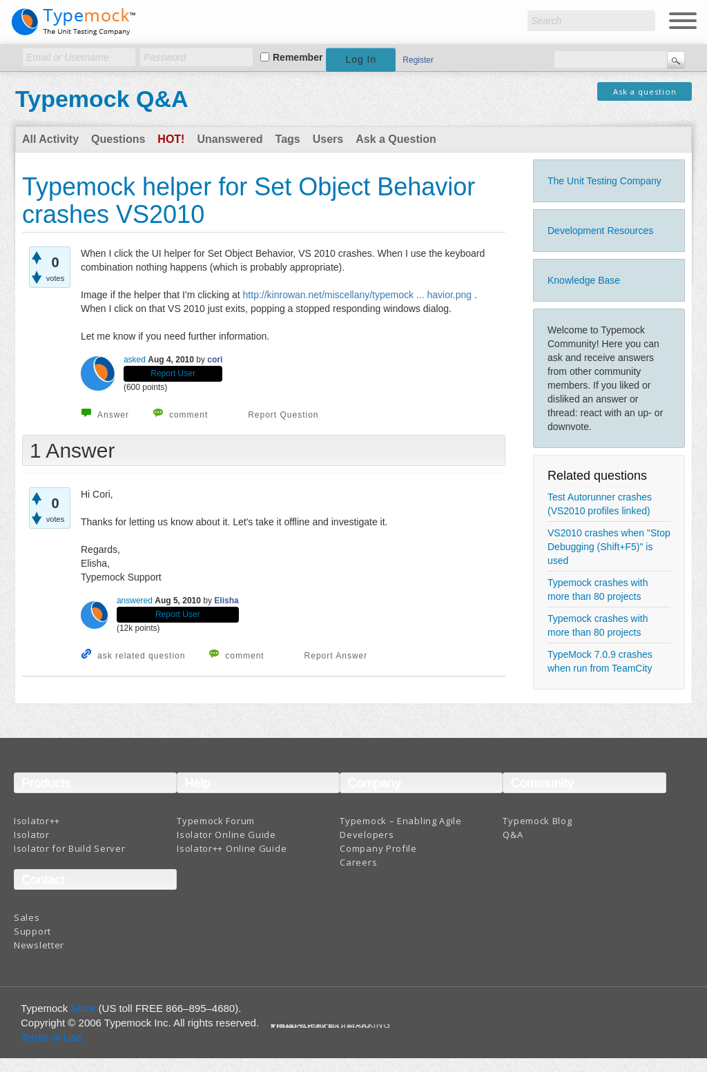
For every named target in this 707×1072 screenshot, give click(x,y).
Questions (118, 139)
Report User (173, 373)
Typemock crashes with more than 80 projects (598, 589)
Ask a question (645, 91)
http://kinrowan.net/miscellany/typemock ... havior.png (357, 294)
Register (418, 60)
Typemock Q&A (101, 99)
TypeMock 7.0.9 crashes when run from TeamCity (600, 661)
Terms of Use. (53, 1037)
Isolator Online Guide (226, 834)
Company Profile (378, 848)
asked (135, 359)
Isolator (32, 834)
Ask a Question (396, 139)
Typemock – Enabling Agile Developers (401, 828)
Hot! (170, 139)
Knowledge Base (584, 280)
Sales (27, 917)
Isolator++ (37, 821)
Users (328, 139)
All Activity (50, 139)
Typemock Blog (537, 821)
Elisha (226, 600)
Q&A (513, 834)
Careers (358, 862)
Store (83, 1008)
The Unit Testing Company (604, 180)
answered (135, 600)
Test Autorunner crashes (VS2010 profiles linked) (600, 503)
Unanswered (229, 139)
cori (214, 359)
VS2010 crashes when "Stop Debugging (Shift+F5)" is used (609, 546)
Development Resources (600, 230)
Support (32, 931)
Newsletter (39, 945)
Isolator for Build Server (70, 848)
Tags (287, 139)
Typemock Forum (216, 821)
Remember (297, 57)
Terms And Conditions (321, 1027)
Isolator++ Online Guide (232, 848)
